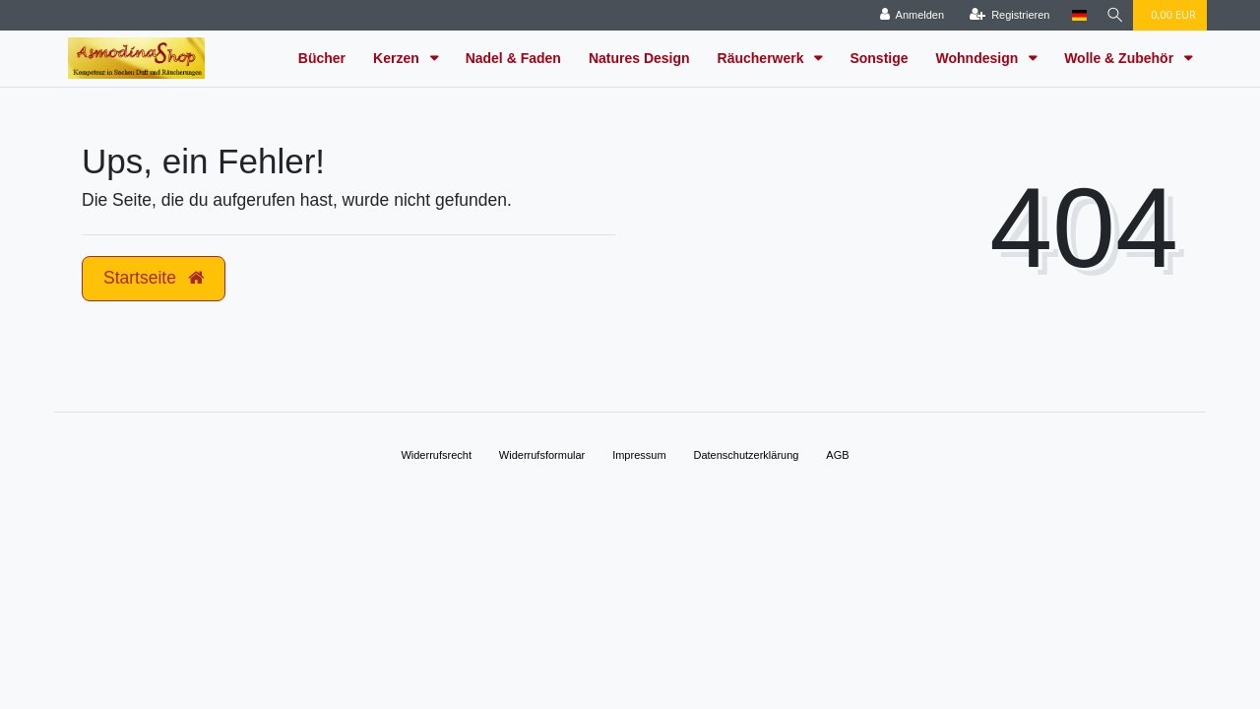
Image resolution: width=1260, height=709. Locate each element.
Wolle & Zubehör (1120, 58)
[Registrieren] (1006, 15)
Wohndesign (979, 58)
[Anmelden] (908, 15)
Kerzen (398, 58)
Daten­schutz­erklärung (745, 455)
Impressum (638, 455)
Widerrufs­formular (542, 455)
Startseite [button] (153, 278)
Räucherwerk (763, 58)
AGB (837, 455)
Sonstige (879, 58)
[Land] (1075, 15)
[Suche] (1113, 15)
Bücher (322, 58)
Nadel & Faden (513, 58)
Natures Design (639, 58)
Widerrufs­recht (436, 455)
